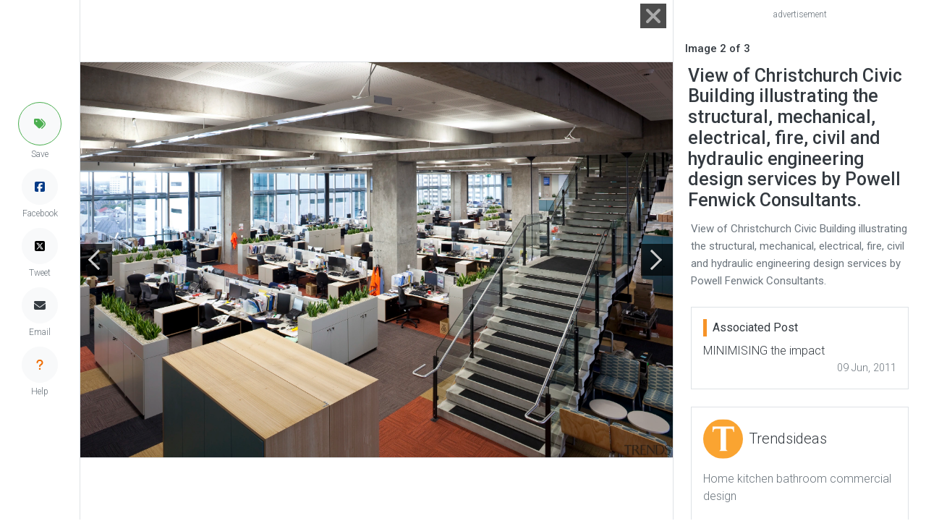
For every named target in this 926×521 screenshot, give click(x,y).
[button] (39, 123)
